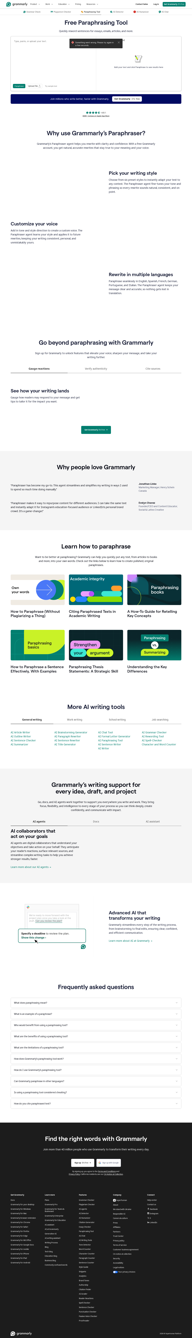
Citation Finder (85, 1289)
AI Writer (103, 748)
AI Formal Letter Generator (114, 736)
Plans (47, 1200)
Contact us (151, 1204)
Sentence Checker (86, 1307)
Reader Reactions (86, 1298)
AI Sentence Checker (23, 740)
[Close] (119, 42)
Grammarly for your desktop (22, 1204)
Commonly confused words (56, 1265)
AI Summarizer (19, 744)
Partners (116, 1232)
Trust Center (118, 1236)
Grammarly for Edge (19, 1236)
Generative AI (51, 1234)
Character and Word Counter (159, 744)
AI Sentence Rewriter (67, 740)
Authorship (83, 1285)
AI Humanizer (84, 1218)
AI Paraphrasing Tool (110, 740)
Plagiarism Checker (87, 1204)
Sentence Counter (86, 1263)
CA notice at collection (122, 1254)
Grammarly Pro (51, 1204)
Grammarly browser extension (23, 1218)
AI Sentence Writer (109, 744)
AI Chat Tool (105, 732)
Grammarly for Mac (19, 1213)
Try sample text (51, 86)
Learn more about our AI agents (31, 867)
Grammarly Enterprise (54, 1216)
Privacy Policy (74, 1174)
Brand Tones (84, 1280)
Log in (156, 4)
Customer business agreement (126, 1249)
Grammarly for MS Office (21, 1240)
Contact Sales (142, 4)
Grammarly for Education (55, 1220)
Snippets (82, 1272)
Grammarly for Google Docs (22, 1245)
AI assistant (49, 1225)
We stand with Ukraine (122, 1209)
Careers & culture (120, 1218)
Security (116, 1258)
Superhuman (120, 1200)
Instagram (152, 1213)
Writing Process (51, 1243)
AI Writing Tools (85, 1240)
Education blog (51, 1256)
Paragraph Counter (87, 1258)
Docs (13, 1200)
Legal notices (118, 1267)
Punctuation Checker (87, 1312)
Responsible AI (119, 1214)
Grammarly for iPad (19, 1258)
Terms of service (120, 1245)
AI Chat (82, 1236)
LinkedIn (152, 1222)
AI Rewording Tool (153, 736)
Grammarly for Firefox (20, 1231)
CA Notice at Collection (113, 1174)
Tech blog (49, 1251)
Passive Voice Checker (88, 1316)
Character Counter (87, 1254)
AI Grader (83, 1294)
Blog (46, 1247)
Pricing (78, 4)
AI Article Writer (20, 732)
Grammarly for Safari (19, 1227)
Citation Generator (87, 1222)
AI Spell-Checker (152, 740)
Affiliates (116, 1227)
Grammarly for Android (20, 1263)
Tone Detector (85, 1245)
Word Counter (85, 1249)
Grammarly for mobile (20, 1249)
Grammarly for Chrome (20, 1222)
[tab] (39, 370)
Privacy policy (118, 1241)
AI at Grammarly (52, 1229)
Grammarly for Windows (21, 1209)
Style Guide (83, 1267)
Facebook (152, 1209)
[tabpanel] (96, 395)
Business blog (50, 1260)
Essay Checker (85, 1227)
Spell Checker (84, 1303)
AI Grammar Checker (154, 732)
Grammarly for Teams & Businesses (54, 1210)
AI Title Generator (65, 744)
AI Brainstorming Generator (70, 732)
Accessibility (118, 1263)
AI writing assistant (52, 1238)
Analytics (82, 1276)
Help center (152, 1200)
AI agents (83, 1209)
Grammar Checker (86, 1200)
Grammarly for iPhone (20, 1254)
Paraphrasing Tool (86, 1231)
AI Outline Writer (21, 736)
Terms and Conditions (107, 1171)
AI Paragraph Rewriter (67, 736)
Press (115, 1223)
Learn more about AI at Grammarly (130, 940)
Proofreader (84, 1321)
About (115, 1205)
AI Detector (84, 1213)
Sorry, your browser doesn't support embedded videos (52, 182)
